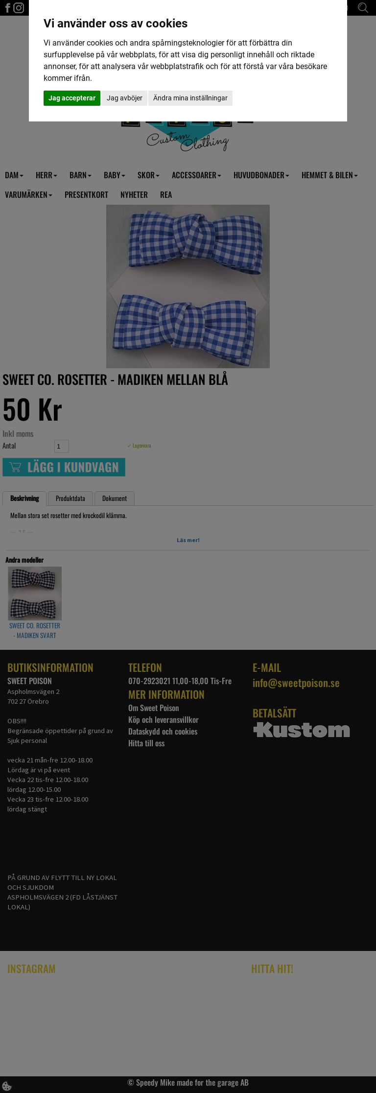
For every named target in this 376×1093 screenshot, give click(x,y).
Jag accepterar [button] (71, 98)
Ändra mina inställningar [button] (190, 98)
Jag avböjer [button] (124, 98)
